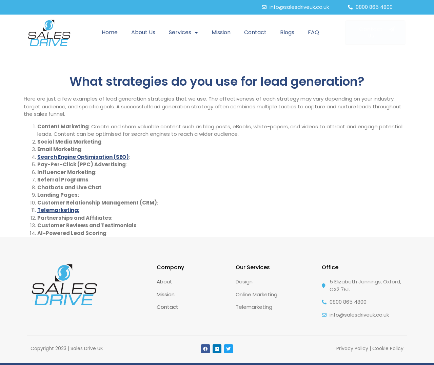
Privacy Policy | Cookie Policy (369, 348)
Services (183, 32)
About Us (143, 32)
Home (110, 32)
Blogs (287, 32)
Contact (255, 32)
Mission (221, 32)
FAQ (313, 32)
